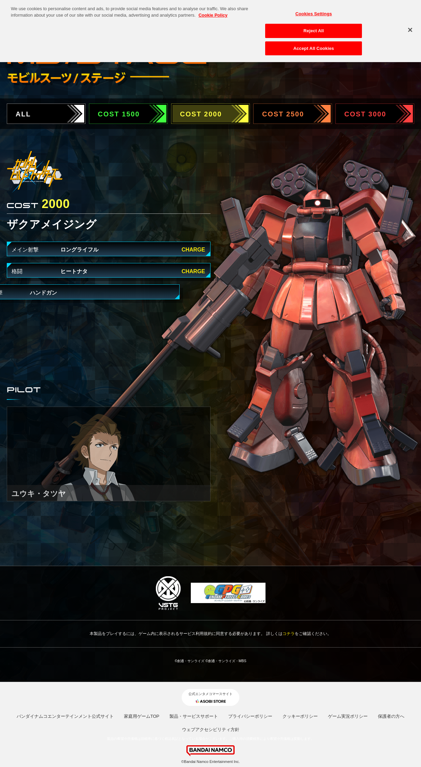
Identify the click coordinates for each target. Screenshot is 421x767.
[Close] (410, 25)
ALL (23, 114)
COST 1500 (119, 114)
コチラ (288, 633)
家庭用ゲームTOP (142, 716)
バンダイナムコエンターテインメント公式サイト (65, 716)
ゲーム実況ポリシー (348, 716)
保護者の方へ (391, 716)
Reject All (314, 27)
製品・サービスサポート (193, 716)
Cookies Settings (313, 10)
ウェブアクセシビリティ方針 (210, 729)
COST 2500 (283, 114)
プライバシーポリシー (250, 716)
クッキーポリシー (300, 716)
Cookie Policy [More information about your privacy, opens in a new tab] (213, 11)
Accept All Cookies (313, 44)
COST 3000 (365, 114)
